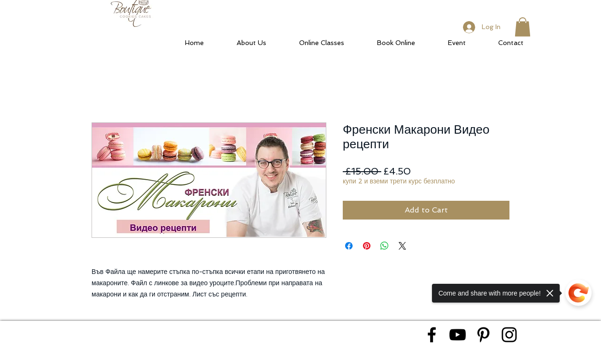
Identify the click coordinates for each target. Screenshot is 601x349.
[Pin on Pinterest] (366, 245)
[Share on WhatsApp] (384, 245)
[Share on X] (402, 245)
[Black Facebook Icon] (432, 335)
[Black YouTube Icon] (457, 335)
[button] (523, 27)
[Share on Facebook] (348, 245)
